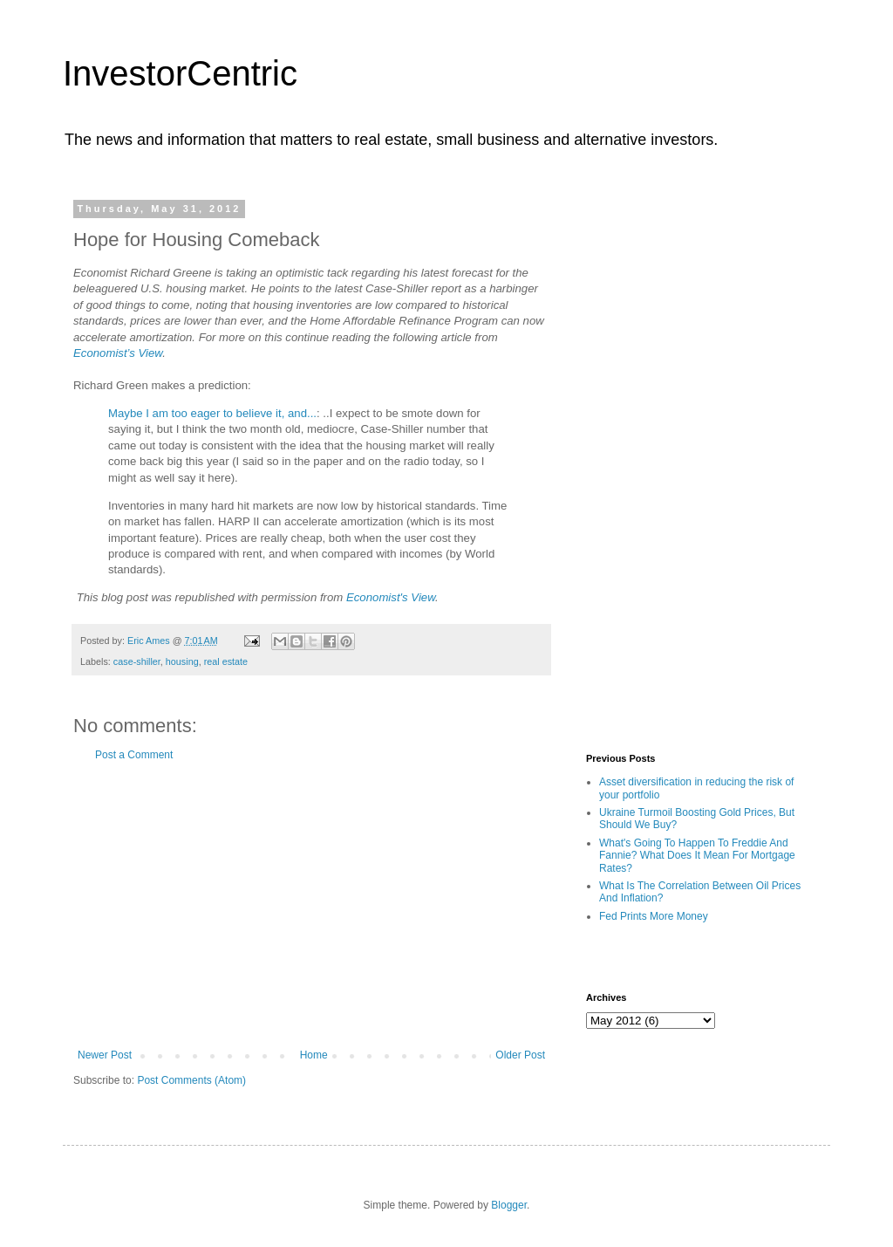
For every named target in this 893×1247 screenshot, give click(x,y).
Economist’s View (117, 353)
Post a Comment (134, 755)
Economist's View (390, 597)
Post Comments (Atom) (191, 1080)
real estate (226, 661)
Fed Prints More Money (653, 916)
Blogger (509, 1205)
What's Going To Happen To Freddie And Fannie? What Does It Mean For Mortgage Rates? (697, 855)
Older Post (520, 1055)
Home (314, 1055)
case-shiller (136, 661)
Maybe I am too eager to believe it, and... (212, 413)
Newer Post (105, 1055)
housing (182, 661)
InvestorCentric (180, 73)
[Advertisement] (311, 905)
